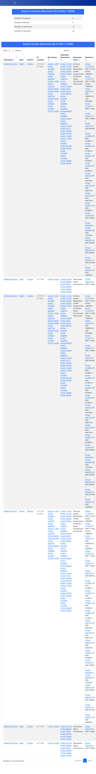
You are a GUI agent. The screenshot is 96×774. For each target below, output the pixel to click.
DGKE (21, 279)
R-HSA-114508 (53, 111)
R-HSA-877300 (53, 91)
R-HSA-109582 (65, 161)
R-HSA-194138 (65, 86)
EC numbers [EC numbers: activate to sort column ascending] (40, 58)
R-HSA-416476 (65, 146)
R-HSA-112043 (65, 126)
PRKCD (22, 64)
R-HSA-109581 (65, 163)
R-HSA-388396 (65, 111)
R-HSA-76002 (65, 89)
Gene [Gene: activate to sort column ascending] (21, 60)
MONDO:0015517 (11, 511)
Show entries (12, 50)
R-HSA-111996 (65, 66)
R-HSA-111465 (53, 81)
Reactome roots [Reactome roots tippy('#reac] (77, 58)
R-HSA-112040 (65, 136)
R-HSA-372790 (65, 133)
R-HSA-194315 (65, 74)
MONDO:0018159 (11, 726)
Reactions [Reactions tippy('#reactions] (89, 58)
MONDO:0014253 (11, 296)
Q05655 (30, 64)
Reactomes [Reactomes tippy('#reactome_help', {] (52, 58)
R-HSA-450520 (53, 99)
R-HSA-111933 (53, 64)
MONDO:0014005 (11, 279)
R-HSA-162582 (65, 148)
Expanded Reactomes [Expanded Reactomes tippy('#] (65, 57)
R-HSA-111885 (65, 138)
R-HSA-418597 (53, 89)
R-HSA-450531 (65, 94)
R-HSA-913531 (65, 91)
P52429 (30, 279)
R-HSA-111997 (65, 64)
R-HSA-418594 (65, 69)
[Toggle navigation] (15, 3)
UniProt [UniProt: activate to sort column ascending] (30, 60)
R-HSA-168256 (65, 71)
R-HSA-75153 (65, 128)
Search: (78, 50)
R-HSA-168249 (65, 119)
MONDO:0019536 (11, 743)
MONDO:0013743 (11, 64)
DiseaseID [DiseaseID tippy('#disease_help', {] (9, 60)
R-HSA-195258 (65, 131)
